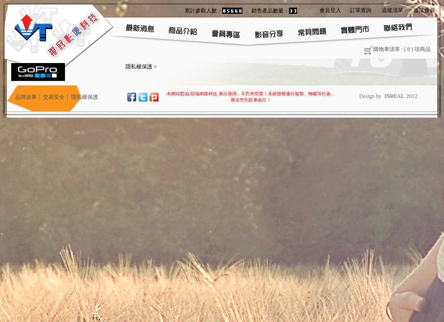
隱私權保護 (138, 67)
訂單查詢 (360, 10)
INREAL (394, 96)
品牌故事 (26, 97)
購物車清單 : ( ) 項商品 (397, 49)
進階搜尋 (424, 10)
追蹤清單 (392, 10)
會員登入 (330, 10)
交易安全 (54, 97)
